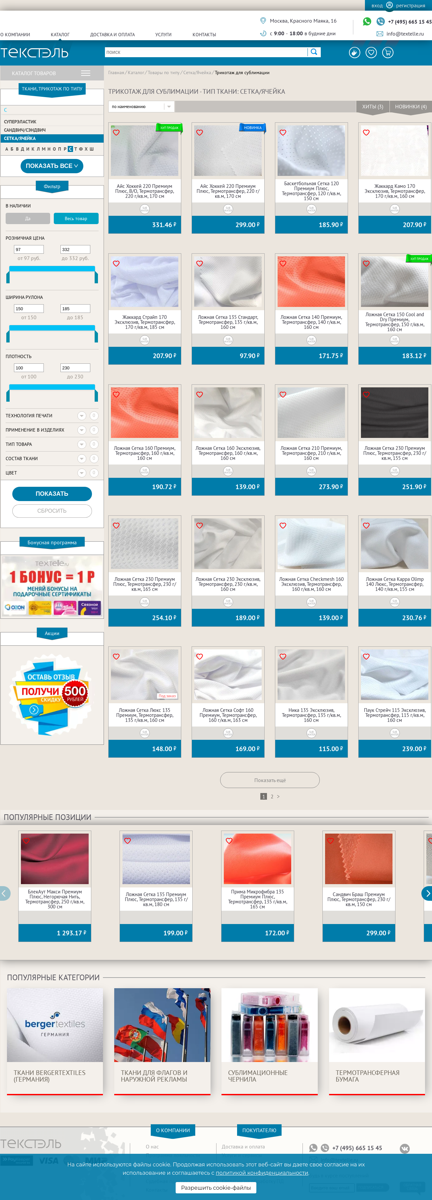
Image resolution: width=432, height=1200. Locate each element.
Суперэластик (20, 122)
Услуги (163, 35)
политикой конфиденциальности (262, 1173)
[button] (430, 893)
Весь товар (76, 218)
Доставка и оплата (112, 35)
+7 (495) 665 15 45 (410, 21)
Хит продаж (169, 128)
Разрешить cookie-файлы (216, 1188)
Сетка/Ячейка (20, 138)
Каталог (60, 35)
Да (28, 218)
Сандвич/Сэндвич (24, 130)
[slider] (8, 278)
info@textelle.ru (405, 33)
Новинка (253, 128)
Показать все (52, 166)
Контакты (204, 35)
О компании (15, 35)
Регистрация (410, 5)
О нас (152, 1146)
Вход (377, 5)
